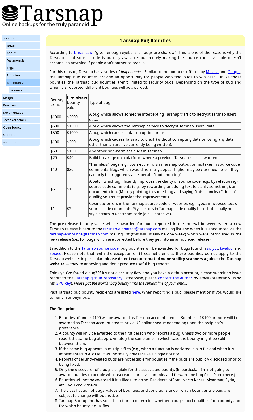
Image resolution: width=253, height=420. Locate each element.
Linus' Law (83, 52)
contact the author (175, 278)
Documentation (14, 112)
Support (9, 135)
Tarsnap (8, 38)
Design (8, 98)
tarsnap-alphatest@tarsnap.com (132, 228)
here (136, 292)
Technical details (14, 120)
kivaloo (226, 248)
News (11, 45)
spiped (56, 253)
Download (10, 105)
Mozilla (212, 71)
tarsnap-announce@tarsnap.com (79, 234)
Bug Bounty (15, 82)
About (11, 53)
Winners (16, 90)
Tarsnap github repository (98, 278)
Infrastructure (16, 75)
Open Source (12, 127)
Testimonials (15, 60)
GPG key (63, 283)
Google (234, 71)
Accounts (9, 142)
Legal (10, 68)
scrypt (212, 248)
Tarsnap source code (100, 248)
